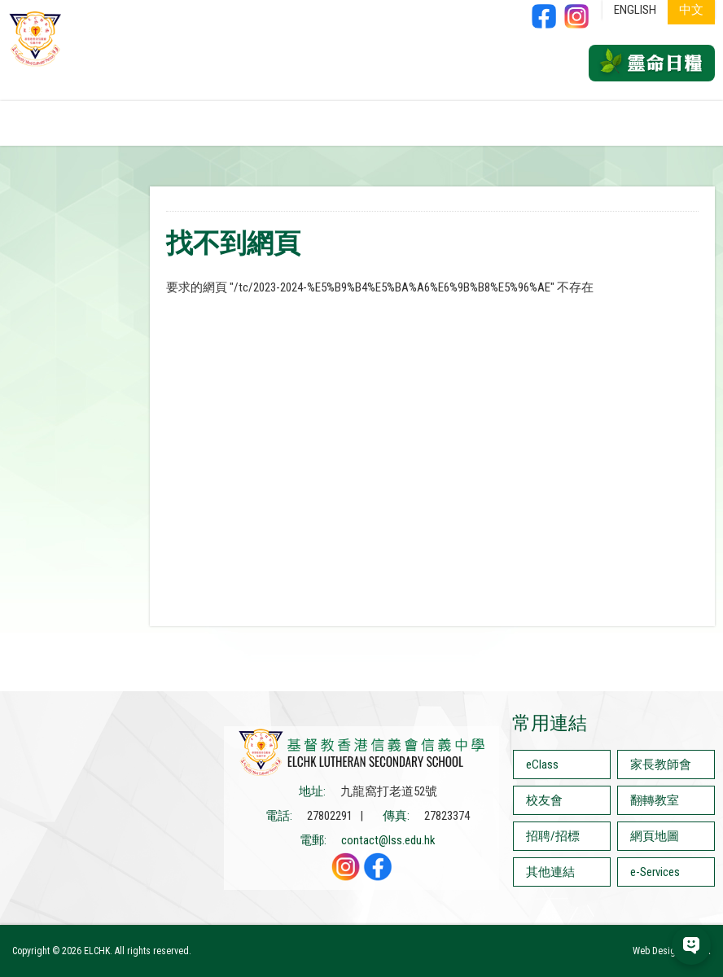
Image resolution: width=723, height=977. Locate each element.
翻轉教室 (654, 800)
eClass (542, 764)
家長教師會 (660, 764)
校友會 (544, 800)
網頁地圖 (654, 836)
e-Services (655, 872)
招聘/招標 (553, 836)
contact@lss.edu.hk (388, 840)
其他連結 (550, 872)
